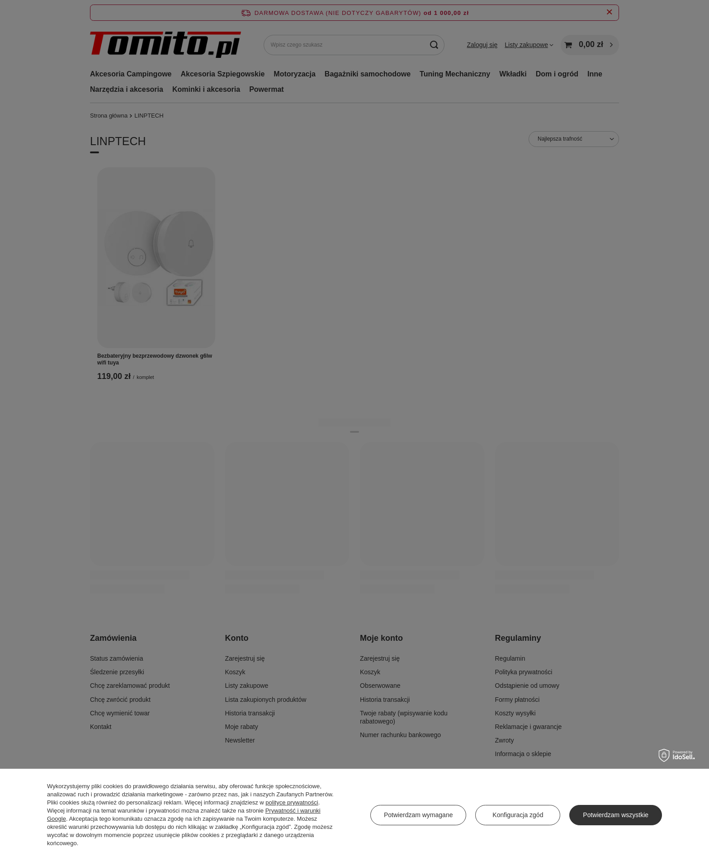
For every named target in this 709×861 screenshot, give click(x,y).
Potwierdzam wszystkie (615, 814)
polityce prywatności (291, 802)
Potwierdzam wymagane (418, 814)
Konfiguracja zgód (517, 814)
